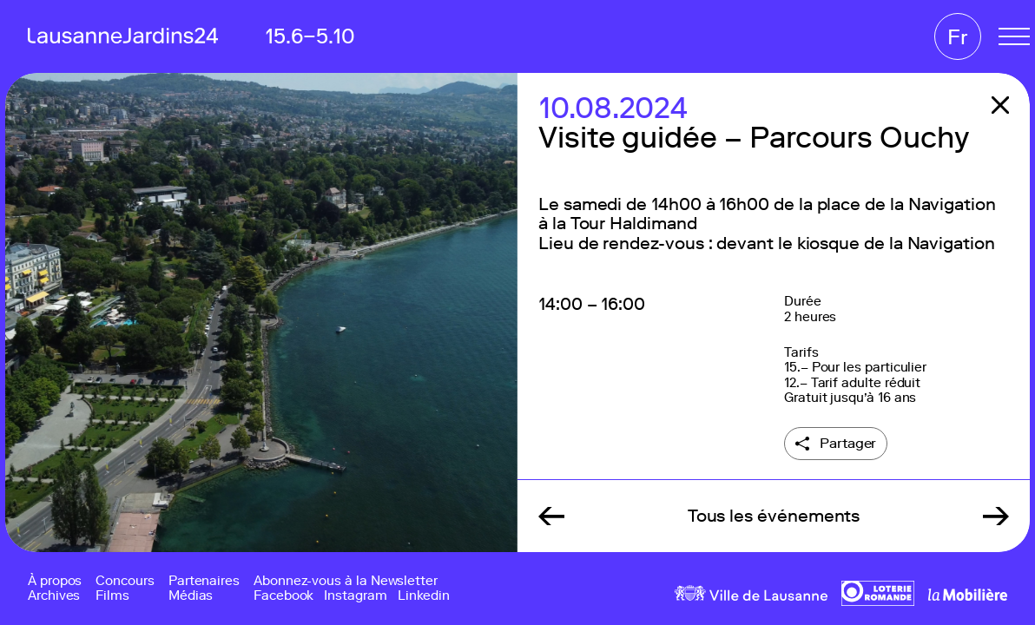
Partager (848, 443)
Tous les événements (774, 515)
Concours (125, 581)
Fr (957, 36)
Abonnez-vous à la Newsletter (346, 581)
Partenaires (204, 581)
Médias (191, 596)
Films (112, 596)
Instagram (355, 596)
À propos (55, 581)
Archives (54, 596)
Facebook (283, 596)
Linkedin (424, 596)
